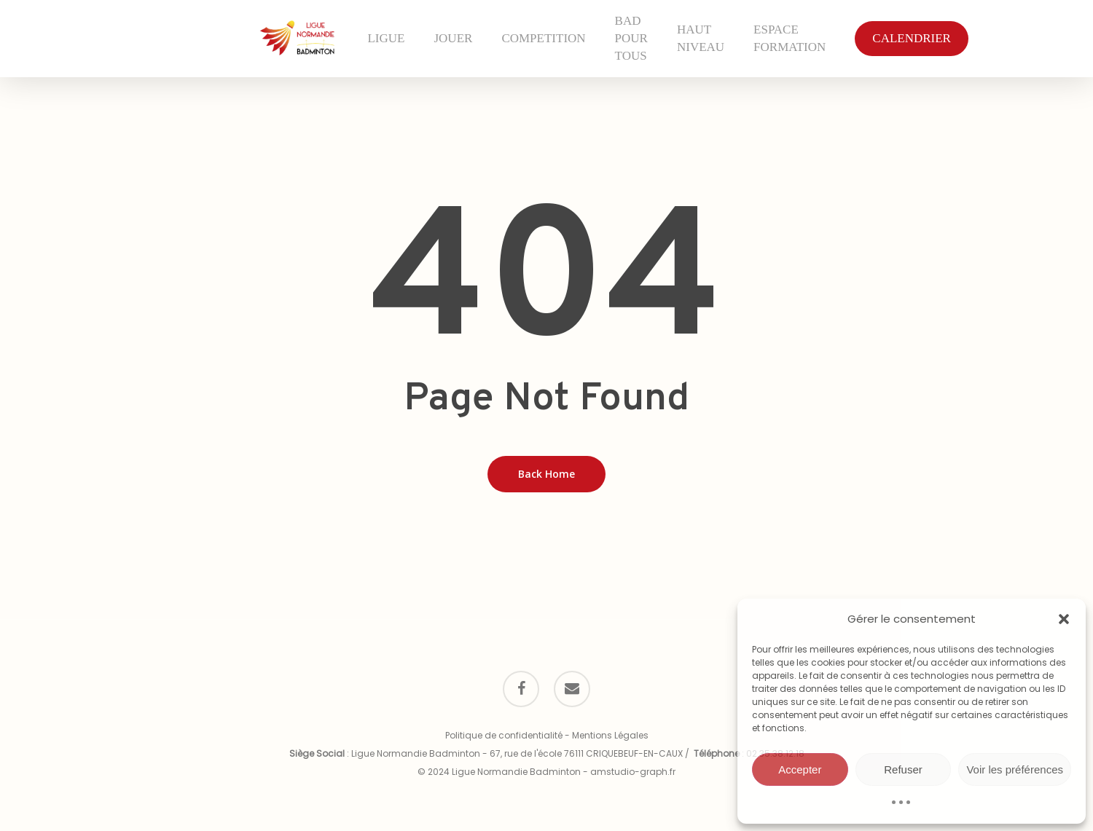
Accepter (799, 769)
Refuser (903, 769)
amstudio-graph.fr (632, 771)
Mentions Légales (610, 735)
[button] (1064, 619)
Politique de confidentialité (504, 735)
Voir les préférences (1014, 769)
